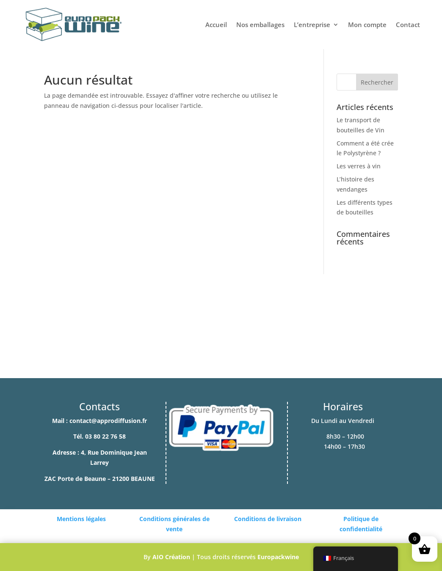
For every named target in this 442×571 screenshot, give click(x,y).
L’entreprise (312, 24)
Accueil (216, 24)
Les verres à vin (359, 166)
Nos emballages (260, 24)
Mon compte (367, 24)
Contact (408, 24)
